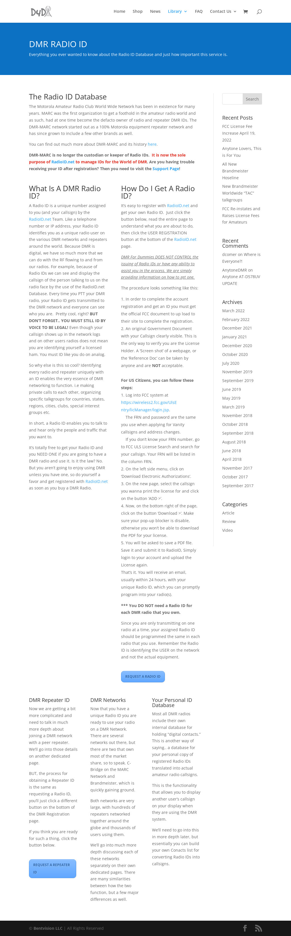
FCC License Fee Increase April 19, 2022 (238, 133)
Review (229, 521)
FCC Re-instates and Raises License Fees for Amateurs (241, 215)
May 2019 (231, 398)
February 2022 (236, 319)
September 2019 (237, 380)
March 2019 (233, 407)
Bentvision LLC (48, 928)
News (155, 11)
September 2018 (237, 433)
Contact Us (220, 11)
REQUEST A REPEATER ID (51, 868)
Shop (138, 11)
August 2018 (234, 442)
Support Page (166, 168)
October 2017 (235, 477)
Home (119, 11)
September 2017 (237, 485)
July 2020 (230, 363)
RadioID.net (62, 161)
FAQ (199, 11)
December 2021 (237, 328)
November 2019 (237, 371)
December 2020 (237, 345)
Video (227, 530)
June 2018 (231, 450)
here (152, 144)
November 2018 (237, 415)
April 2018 (232, 459)
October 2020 (235, 354)
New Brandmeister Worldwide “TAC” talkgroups (240, 193)
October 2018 (235, 424)
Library (175, 11)
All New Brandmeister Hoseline (235, 170)
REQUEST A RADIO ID (143, 676)
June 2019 (231, 389)
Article (228, 513)
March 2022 (233, 310)
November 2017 (237, 468)
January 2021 (234, 336)
